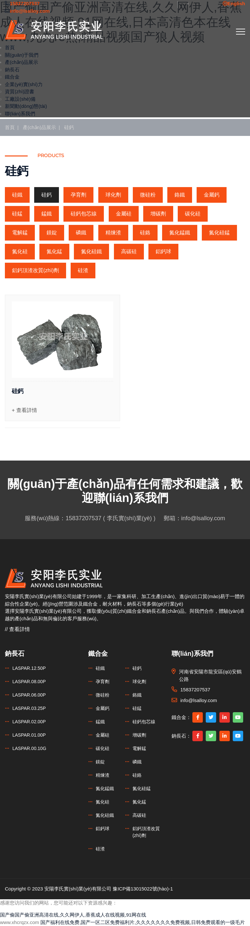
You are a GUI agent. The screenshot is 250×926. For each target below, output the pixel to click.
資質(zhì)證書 (19, 91)
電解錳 (20, 232)
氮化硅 (20, 251)
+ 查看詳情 (24, 410)
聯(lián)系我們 (20, 113)
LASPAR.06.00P (29, 695)
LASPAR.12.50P (29, 668)
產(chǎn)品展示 (21, 62)
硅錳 (17, 213)
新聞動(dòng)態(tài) (26, 106)
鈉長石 (12, 69)
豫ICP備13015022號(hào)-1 (143, 888)
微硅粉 (148, 195)
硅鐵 (17, 195)
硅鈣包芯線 (84, 213)
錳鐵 (46, 213)
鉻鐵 (179, 195)
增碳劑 (158, 213)
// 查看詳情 (17, 629)
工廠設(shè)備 (20, 99)
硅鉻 (145, 232)
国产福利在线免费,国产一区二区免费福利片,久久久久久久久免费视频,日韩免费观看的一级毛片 (142, 922)
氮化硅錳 (219, 232)
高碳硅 (129, 251)
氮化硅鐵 (91, 251)
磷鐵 (81, 232)
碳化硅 (193, 213)
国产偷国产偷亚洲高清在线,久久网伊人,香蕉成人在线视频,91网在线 (73, 915)
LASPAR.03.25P (29, 708)
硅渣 (83, 270)
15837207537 (83, 518)
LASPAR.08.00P (29, 681)
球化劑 (113, 195)
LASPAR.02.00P (29, 721)
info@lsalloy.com (203, 518)
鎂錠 (52, 232)
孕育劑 (78, 195)
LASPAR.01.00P (29, 735)
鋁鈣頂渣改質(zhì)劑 (35, 270)
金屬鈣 (211, 195)
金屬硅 (124, 213)
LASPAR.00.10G (29, 748)
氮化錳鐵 (179, 232)
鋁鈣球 (163, 251)
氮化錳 (54, 251)
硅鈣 (69, 127)
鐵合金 (12, 77)
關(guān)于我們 (21, 55)
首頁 (10, 47)
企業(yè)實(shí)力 (24, 84)
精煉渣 (113, 232)
